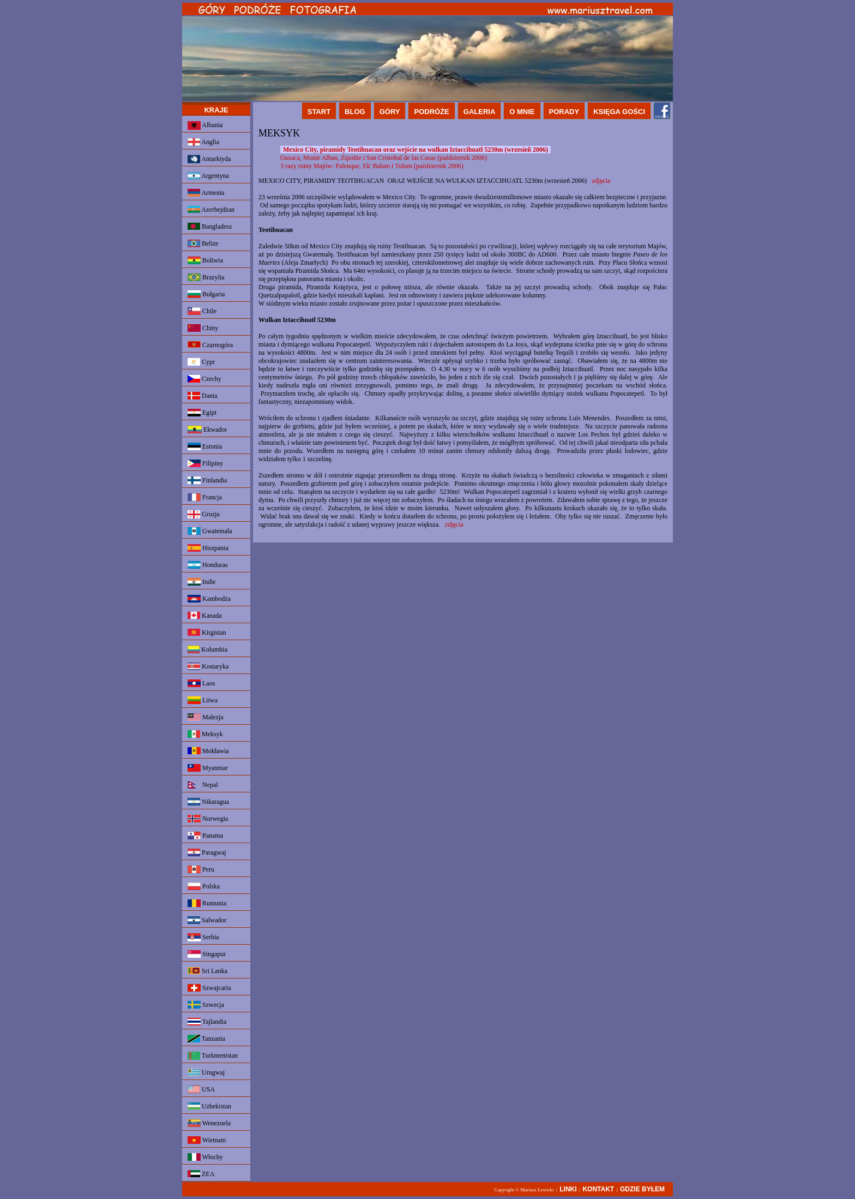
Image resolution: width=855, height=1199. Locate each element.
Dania (203, 395)
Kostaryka (208, 666)
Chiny (203, 328)
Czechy (204, 379)
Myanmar (208, 768)
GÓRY (390, 112)
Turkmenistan (213, 1056)
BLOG (355, 112)
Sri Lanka (207, 971)
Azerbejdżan (211, 209)
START (319, 112)
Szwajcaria (209, 988)
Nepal (203, 785)
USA (201, 1089)
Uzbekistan (209, 1106)
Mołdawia (208, 751)
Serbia (203, 937)
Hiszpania (208, 548)
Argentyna (208, 176)
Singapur (207, 954)
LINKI (567, 1189)
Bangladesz (210, 226)
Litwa (203, 700)
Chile (202, 311)
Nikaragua (208, 802)
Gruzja (204, 514)
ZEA (201, 1174)
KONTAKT (598, 1189)
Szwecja (206, 1005)
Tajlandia (207, 1021)
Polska (204, 886)
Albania (205, 125)
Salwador (207, 920)
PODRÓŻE (431, 112)
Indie (202, 582)
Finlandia (207, 480)
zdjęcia (601, 180)
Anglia (203, 142)
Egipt (202, 412)
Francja (205, 497)
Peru (201, 869)
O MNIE (521, 112)
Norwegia (208, 818)
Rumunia (207, 903)
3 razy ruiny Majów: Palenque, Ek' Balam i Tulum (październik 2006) (371, 166)
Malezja (206, 717)
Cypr (201, 362)
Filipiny (205, 463)
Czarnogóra (210, 345)
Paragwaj (207, 852)
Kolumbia (207, 649)
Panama (205, 835)
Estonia (205, 446)
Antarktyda (209, 159)
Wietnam (207, 1140)
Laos (201, 683)
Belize (203, 243)
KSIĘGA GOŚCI (619, 112)
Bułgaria (206, 294)
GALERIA (479, 112)
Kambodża (209, 599)
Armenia (206, 192)
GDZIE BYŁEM (642, 1189)
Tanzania (206, 1038)
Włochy (205, 1157)
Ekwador (207, 429)
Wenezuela (209, 1123)
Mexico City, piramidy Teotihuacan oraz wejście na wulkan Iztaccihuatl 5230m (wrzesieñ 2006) (415, 149)
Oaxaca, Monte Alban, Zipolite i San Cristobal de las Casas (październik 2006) (383, 158)
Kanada (205, 615)
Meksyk (205, 734)
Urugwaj (206, 1072)
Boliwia (205, 260)
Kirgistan (207, 632)
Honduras (208, 565)
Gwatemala (210, 531)
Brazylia (206, 277)
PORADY (564, 112)
